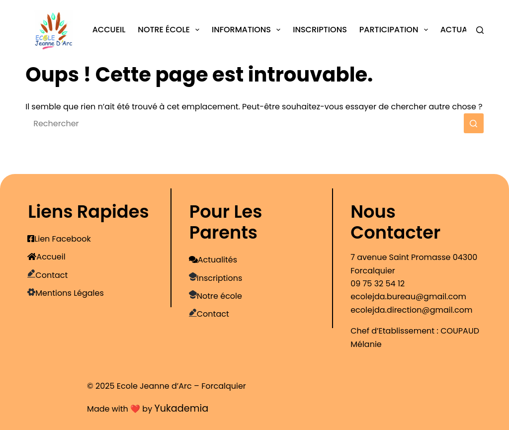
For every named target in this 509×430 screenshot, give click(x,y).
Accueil (109, 29)
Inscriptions (320, 29)
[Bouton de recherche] (474, 123)
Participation (395, 30)
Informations (248, 30)
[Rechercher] (480, 30)
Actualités (463, 29)
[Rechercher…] (244, 123)
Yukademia (181, 408)
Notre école (170, 30)
